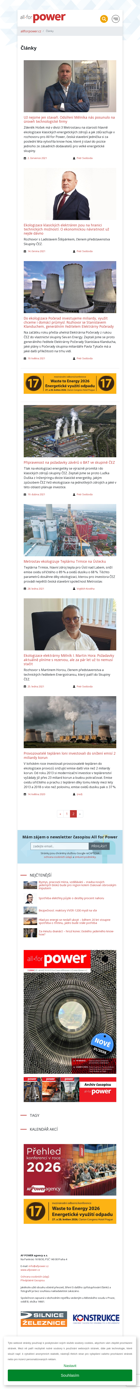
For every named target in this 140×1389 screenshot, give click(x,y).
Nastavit (70, 1366)
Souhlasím (70, 1375)
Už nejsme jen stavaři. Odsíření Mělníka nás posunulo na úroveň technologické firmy (69, 119)
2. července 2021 (37, 158)
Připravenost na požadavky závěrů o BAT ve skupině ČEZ (69, 462)
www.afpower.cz (30, 1270)
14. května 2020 (36, 794)
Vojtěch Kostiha (85, 588)
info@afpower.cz (39, 1266)
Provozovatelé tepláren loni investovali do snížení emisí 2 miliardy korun (70, 755)
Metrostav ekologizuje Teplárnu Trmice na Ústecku (65, 561)
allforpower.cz (31, 31)
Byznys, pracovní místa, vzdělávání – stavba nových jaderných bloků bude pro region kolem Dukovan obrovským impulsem (77, 885)
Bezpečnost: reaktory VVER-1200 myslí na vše (68, 910)
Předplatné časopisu (33, 1280)
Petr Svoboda (85, 158)
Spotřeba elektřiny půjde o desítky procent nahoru (71, 898)
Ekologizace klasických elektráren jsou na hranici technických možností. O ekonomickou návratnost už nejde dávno (66, 229)
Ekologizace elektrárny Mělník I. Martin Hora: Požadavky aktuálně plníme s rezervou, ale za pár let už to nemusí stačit (69, 659)
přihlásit (99, 846)
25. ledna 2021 (36, 686)
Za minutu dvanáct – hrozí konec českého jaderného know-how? (76, 932)
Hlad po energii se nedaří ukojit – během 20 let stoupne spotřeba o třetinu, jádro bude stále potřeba (74, 921)
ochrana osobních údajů (58, 857)
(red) (79, 794)
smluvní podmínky (85, 857)
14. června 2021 (36, 251)
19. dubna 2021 (36, 494)
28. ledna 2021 (36, 588)
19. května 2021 (36, 358)
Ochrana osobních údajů (35, 1276)
